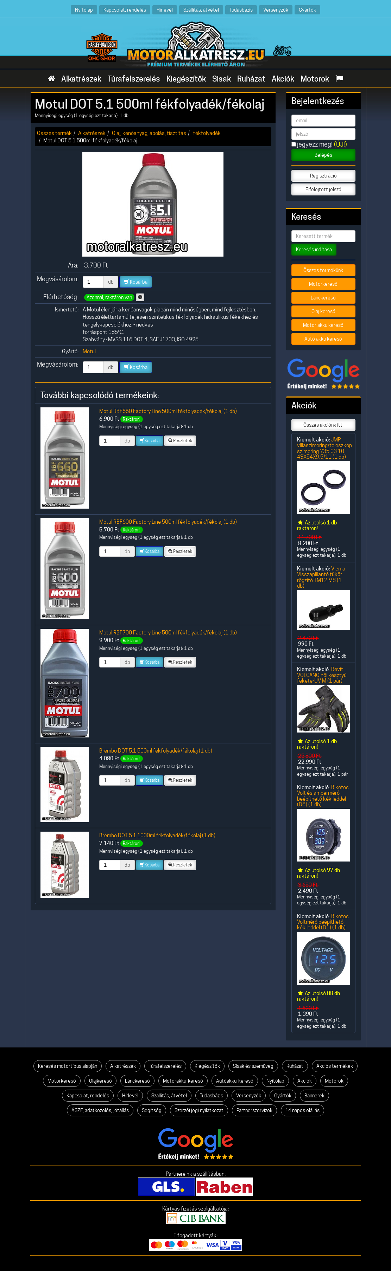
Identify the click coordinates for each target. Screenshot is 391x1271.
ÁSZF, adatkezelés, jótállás (100, 1110)
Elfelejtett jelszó (323, 189)
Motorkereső (323, 284)
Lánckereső (323, 298)
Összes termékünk (323, 270)
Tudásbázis (241, 10)
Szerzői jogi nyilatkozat (199, 1110)
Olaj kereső (323, 311)
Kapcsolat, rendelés (124, 10)
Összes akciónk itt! (323, 425)
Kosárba (135, 282)
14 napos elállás (302, 1110)
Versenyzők (275, 10)
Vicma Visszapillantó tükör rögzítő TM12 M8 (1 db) (321, 577)
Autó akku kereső (323, 339)
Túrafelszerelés (134, 78)
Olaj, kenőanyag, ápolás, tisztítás (149, 133)
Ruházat (251, 78)
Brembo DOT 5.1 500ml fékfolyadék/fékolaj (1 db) (155, 750)
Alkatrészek (81, 78)
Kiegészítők (186, 78)
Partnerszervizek (254, 1110)
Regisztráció (323, 176)
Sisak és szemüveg (253, 1066)
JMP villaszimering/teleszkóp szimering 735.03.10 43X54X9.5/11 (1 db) (324, 448)
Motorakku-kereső (183, 1081)
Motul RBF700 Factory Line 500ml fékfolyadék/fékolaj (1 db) (168, 632)
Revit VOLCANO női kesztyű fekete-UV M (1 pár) (322, 675)
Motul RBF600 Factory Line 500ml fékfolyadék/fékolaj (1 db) (168, 521)
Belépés (323, 155)
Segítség (152, 1110)
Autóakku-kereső (234, 1081)
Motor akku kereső (323, 325)
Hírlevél (165, 10)
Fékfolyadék (207, 133)
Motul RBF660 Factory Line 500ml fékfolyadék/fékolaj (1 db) (168, 411)
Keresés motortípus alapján (67, 1066)
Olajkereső (100, 1081)
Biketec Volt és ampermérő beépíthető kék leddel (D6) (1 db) (323, 795)
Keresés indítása (314, 249)
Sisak (221, 78)
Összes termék (54, 133)
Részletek (180, 440)
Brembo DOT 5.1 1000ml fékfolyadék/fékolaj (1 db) (157, 835)
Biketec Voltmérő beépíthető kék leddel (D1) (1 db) (323, 922)
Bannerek (314, 1095)
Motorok (315, 78)
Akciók (283, 78)
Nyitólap (84, 10)
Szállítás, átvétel (201, 10)
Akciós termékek (334, 1066)
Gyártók (307, 10)
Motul (89, 351)
